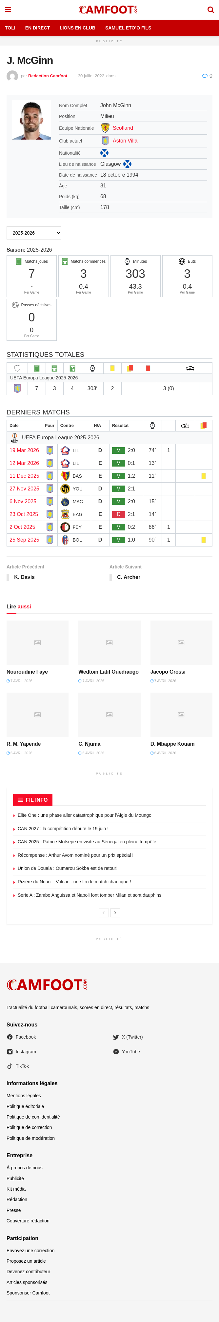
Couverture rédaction (28, 1221)
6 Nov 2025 (23, 501)
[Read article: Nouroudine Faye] (38, 643)
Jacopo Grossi (168, 672)
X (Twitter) (128, 1037)
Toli (10, 27)
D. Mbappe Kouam (172, 744)
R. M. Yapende (24, 744)
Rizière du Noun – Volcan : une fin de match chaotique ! (74, 881)
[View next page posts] (115, 913)
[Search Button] (211, 10)
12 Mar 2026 (24, 463)
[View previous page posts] (104, 913)
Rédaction (17, 1199)
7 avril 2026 (19, 681)
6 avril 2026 (19, 753)
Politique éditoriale (25, 1106)
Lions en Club (77, 27)
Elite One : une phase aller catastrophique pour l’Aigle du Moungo (84, 815)
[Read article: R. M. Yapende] (38, 715)
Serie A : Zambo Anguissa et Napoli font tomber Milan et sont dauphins (89, 895)
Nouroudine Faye (27, 672)
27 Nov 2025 (24, 488)
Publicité (15, 1178)
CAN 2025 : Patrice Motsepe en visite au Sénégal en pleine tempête (87, 842)
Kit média (16, 1189)
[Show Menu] (8, 10)
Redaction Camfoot (47, 75)
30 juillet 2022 (91, 75)
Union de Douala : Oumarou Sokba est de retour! (67, 868)
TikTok (18, 1066)
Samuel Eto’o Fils (128, 27)
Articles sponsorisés (27, 1282)
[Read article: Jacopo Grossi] (181, 643)
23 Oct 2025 (24, 514)
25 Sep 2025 (24, 540)
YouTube (126, 1051)
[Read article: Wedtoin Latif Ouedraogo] (109, 643)
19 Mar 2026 (24, 450)
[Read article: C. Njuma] (109, 715)
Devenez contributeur (28, 1271)
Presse (14, 1210)
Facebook (21, 1037)
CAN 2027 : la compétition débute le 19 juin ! (63, 828)
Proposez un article (26, 1261)
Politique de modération (31, 1138)
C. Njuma (89, 744)
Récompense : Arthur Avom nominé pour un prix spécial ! (75, 855)
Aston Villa (125, 141)
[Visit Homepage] (109, 9)
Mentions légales (24, 1096)
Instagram (21, 1051)
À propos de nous (25, 1168)
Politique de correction (29, 1127)
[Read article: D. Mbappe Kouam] (181, 715)
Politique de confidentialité (33, 1117)
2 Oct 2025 (22, 527)
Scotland (123, 128)
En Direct (37, 27)
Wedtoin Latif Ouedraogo (108, 672)
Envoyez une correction (30, 1250)
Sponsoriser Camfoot (28, 1293)
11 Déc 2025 (24, 476)
